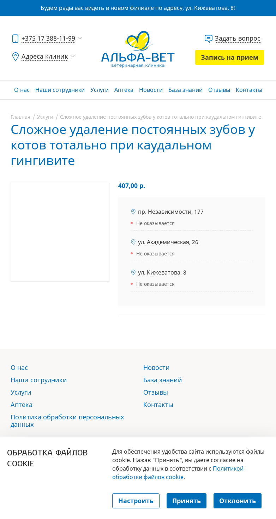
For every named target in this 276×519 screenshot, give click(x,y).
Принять (186, 500)
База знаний (185, 90)
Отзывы (219, 90)
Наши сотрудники (60, 90)
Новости (151, 90)
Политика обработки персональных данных (67, 421)
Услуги (99, 90)
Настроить (136, 500)
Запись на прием (229, 57)
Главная (20, 116)
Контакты (249, 90)
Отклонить (237, 500)
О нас (22, 90)
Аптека (123, 90)
